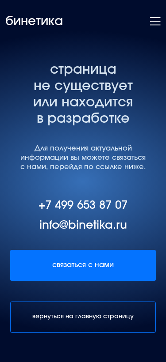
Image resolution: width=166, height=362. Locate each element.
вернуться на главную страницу (83, 317)
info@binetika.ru (83, 226)
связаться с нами (83, 265)
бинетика (34, 22)
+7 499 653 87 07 (83, 206)
